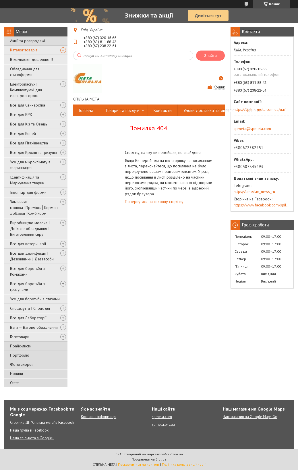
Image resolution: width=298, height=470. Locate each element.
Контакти (163, 110)
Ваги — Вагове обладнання (34, 327)
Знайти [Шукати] (210, 55)
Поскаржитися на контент (138, 464)
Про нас (253, 110)
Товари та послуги (122, 110)
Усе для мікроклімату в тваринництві (30, 164)
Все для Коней (23, 133)
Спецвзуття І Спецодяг (30, 308)
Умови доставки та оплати (208, 110)
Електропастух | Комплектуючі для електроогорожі (26, 90)
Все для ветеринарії (28, 243)
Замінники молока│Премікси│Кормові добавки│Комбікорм (34, 207)
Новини (16, 373)
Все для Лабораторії (28, 317)
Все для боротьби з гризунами (27, 286)
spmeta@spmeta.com (252, 128)
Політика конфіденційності (184, 464)
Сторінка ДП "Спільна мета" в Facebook (42, 422)
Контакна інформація (98, 416)
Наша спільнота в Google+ (32, 438)
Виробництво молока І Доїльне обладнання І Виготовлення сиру (30, 228)
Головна (86, 110)
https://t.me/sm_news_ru (254, 191)
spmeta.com (162, 416)
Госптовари (19, 336)
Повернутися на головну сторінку (154, 201)
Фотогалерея (22, 364)
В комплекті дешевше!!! (31, 59)
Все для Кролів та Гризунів (33, 152)
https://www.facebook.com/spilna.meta (262, 205)
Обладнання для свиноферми (25, 71)
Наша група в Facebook (29, 430)
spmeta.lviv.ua (163, 424)
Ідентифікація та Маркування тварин (27, 180)
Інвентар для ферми (28, 192)
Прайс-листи (20, 346)
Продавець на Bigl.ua (149, 459)
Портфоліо (19, 355)
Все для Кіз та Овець (28, 124)
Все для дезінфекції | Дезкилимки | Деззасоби (32, 256)
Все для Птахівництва (29, 143)
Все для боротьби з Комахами (27, 271)
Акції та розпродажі (27, 40)
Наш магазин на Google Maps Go (250, 416)
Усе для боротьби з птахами (35, 298)
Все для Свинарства (27, 105)
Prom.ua (176, 454)
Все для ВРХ (21, 114)
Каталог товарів (24, 50)
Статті (15, 382)
